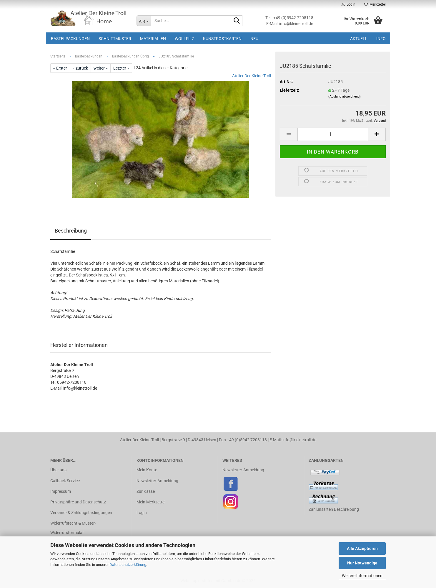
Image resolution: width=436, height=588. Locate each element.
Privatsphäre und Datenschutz (78, 502)
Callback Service (65, 480)
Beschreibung (71, 231)
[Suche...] (144, 20)
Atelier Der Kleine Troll (251, 75)
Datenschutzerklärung (127, 564)
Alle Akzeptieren (362, 548)
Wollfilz (184, 38)
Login (142, 512)
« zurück (80, 68)
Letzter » (121, 68)
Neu (254, 38)
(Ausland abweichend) (344, 96)
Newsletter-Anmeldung (157, 480)
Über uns (58, 469)
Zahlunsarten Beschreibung (334, 509)
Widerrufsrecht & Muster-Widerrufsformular (73, 528)
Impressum (60, 491)
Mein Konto (147, 469)
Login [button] (348, 4)
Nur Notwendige (362, 563)
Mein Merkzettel (151, 502)
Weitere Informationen (362, 575)
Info (381, 38)
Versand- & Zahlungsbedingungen (81, 512)
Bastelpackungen (70, 38)
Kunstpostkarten (222, 38)
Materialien (153, 38)
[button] (288, 134)
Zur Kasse (146, 491)
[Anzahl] (332, 134)
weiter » (101, 68)
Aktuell (358, 38)
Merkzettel (375, 4)
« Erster (60, 68)
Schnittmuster (115, 38)
